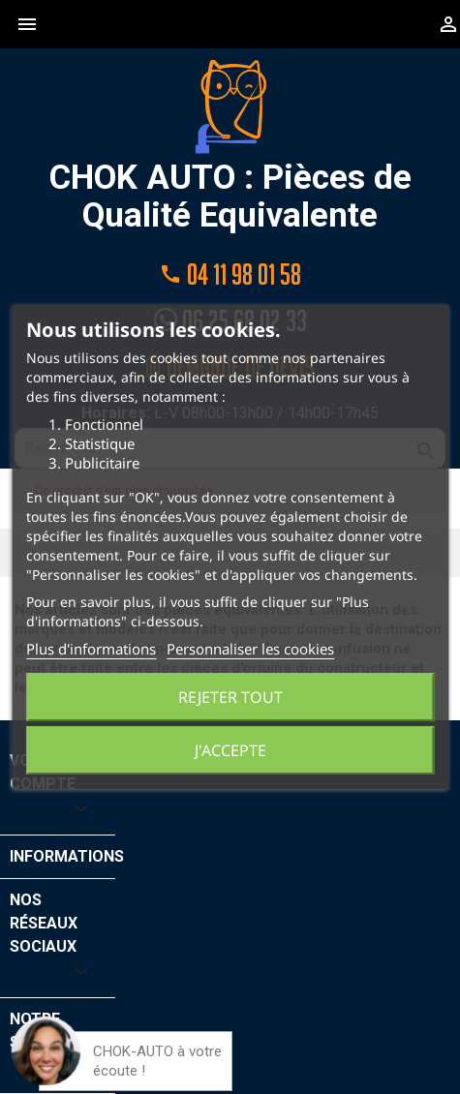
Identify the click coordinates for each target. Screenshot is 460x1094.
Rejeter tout (230, 697)
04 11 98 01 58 (230, 274)
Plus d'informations (91, 648)
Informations (67, 856)
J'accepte (230, 750)
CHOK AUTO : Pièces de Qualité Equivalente (230, 146)
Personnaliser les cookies (250, 648)
